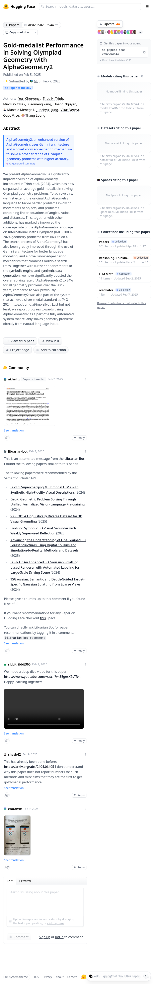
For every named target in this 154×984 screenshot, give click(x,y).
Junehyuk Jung (47, 110)
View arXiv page (19, 341)
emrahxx (15, 809)
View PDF (50, 341)
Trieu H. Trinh (53, 99)
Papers (12, 25)
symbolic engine (21, 270)
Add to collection (51, 350)
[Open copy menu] (35, 32)
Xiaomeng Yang (39, 104)
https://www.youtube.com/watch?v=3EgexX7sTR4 (42, 676)
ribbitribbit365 (19, 664)
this (43, 618)
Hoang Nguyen (65, 104)
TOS (36, 977)
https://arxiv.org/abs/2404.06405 (29, 766)
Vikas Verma (70, 110)
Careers (72, 977)
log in (59, 937)
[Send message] (145, 976)
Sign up (44, 937)
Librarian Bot (74, 458)
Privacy (47, 977)
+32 (139, 32)
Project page (17, 350)
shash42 (14, 754)
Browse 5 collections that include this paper (121, 305)
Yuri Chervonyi (29, 99)
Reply (79, 438)
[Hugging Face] (84, 977)
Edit (10, 881)
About (60, 977)
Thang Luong (35, 115)
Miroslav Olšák (14, 104)
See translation (14, 430)
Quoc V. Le (11, 115)
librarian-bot (18, 451)
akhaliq (13, 379)
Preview (25, 881)
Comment (18, 937)
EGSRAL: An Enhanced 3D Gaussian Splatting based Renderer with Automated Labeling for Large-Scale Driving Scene (45, 567)
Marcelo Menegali (20, 110)
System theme (16, 977)
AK (34, 81)
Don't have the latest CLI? (116, 60)
